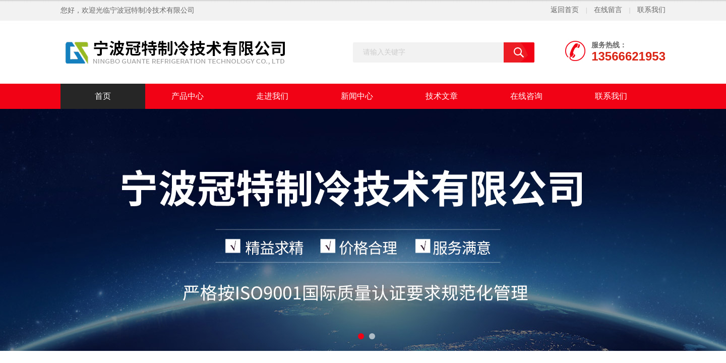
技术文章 (442, 96)
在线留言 (608, 10)
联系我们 (651, 10)
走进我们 (272, 96)
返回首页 (565, 10)
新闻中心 (357, 96)
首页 (103, 96)
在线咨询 (526, 96)
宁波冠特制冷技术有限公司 (152, 10)
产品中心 (187, 96)
